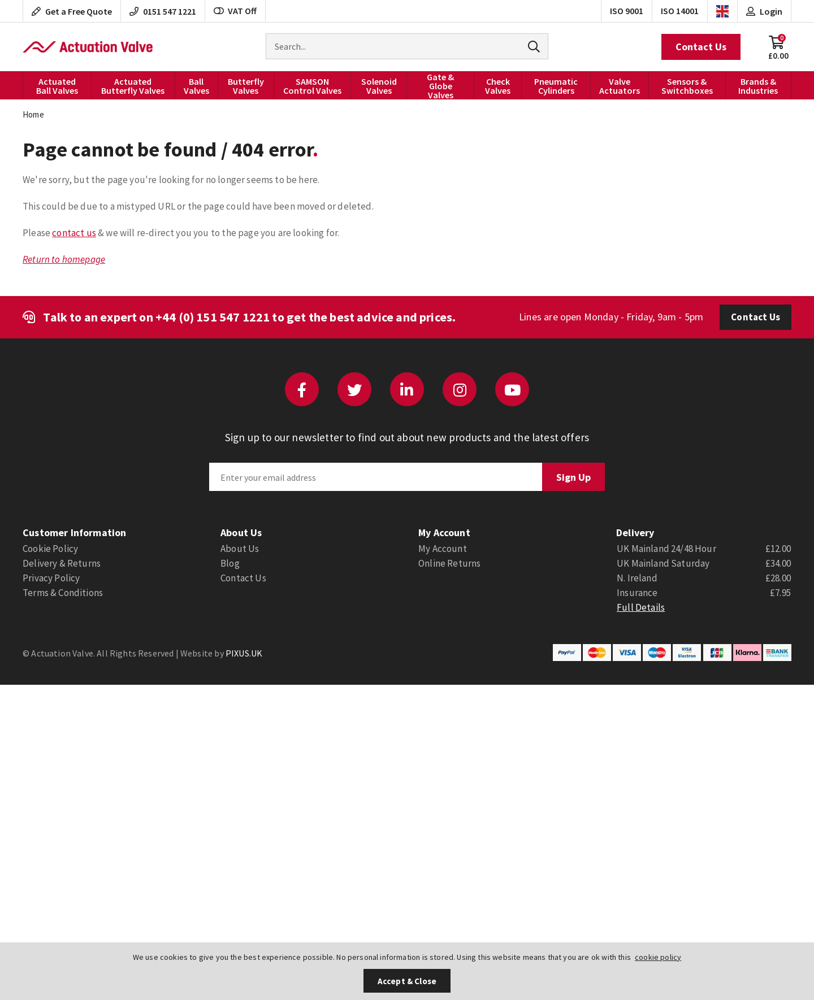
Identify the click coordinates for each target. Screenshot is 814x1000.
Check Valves (497, 86)
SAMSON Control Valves (312, 86)
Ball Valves (196, 86)
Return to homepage (64, 259)
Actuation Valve (88, 47)
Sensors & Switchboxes (687, 86)
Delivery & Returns (62, 563)
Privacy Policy (51, 578)
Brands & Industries (758, 86)
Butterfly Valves (246, 86)
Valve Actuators (619, 86)
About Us (239, 548)
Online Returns (449, 563)
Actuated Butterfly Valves (132, 86)
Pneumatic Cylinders (556, 86)
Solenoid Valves (379, 86)
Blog (230, 563)
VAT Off (235, 10)
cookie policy (658, 957)
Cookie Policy (50, 548)
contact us (74, 233)
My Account (442, 548)
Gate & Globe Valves (440, 85)
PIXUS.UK (244, 653)
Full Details (641, 607)
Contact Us (701, 46)
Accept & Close (407, 981)
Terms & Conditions (63, 592)
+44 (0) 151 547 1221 (212, 317)
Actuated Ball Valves (57, 86)
